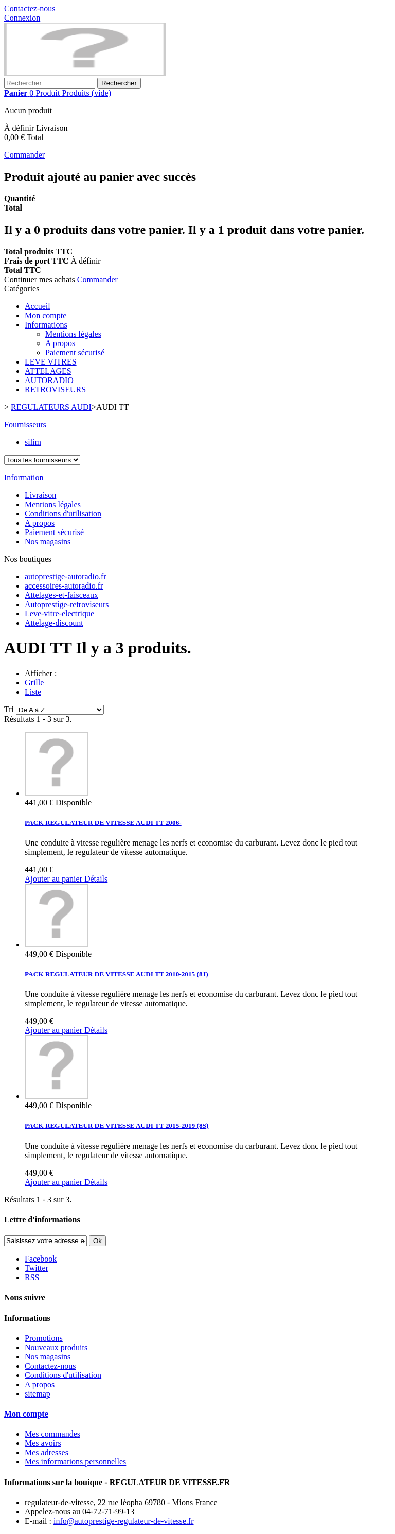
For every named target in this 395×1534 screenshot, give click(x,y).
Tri (9, 709)
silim (33, 442)
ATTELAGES (48, 371)
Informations (46, 324)
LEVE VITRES (51, 361)
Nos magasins (47, 541)
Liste (33, 691)
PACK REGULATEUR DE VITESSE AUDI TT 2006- (103, 822)
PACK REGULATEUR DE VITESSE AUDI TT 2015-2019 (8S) (116, 1125)
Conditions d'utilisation (63, 513)
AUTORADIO (49, 380)
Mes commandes (52, 1433)
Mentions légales (73, 334)
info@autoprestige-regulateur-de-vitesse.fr (123, 1520)
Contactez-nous (30, 8)
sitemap (37, 1393)
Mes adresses (46, 1452)
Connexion (22, 17)
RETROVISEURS (55, 389)
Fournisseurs (25, 424)
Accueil (37, 306)
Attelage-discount (54, 622)
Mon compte (45, 315)
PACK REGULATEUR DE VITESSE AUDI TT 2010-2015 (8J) (116, 974)
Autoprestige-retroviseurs (67, 604)
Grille (34, 682)
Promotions (44, 1338)
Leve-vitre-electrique (59, 613)
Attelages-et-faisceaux (61, 595)
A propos (60, 343)
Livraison (40, 495)
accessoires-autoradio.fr (64, 585)
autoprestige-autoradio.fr (65, 576)
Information (23, 477)
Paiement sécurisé (74, 352)
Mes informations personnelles (75, 1461)
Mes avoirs (43, 1443)
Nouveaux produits (56, 1347)
